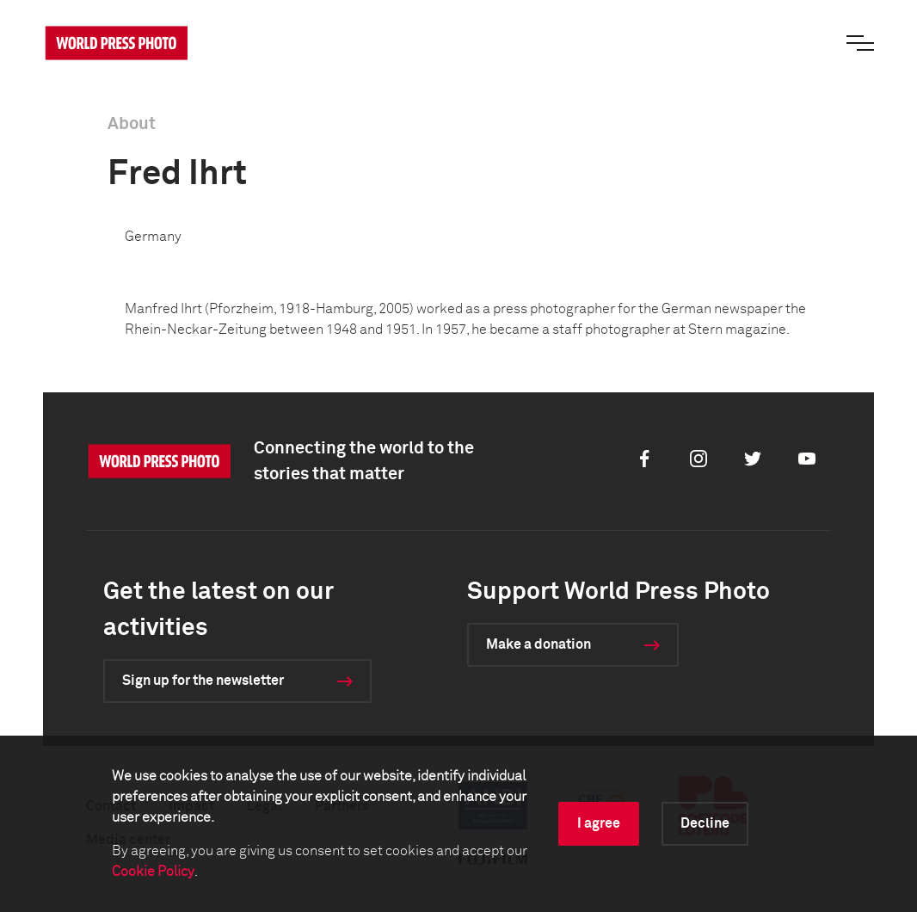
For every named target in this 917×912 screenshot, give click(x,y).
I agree (598, 823)
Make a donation (538, 644)
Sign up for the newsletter (203, 680)
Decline (704, 823)
